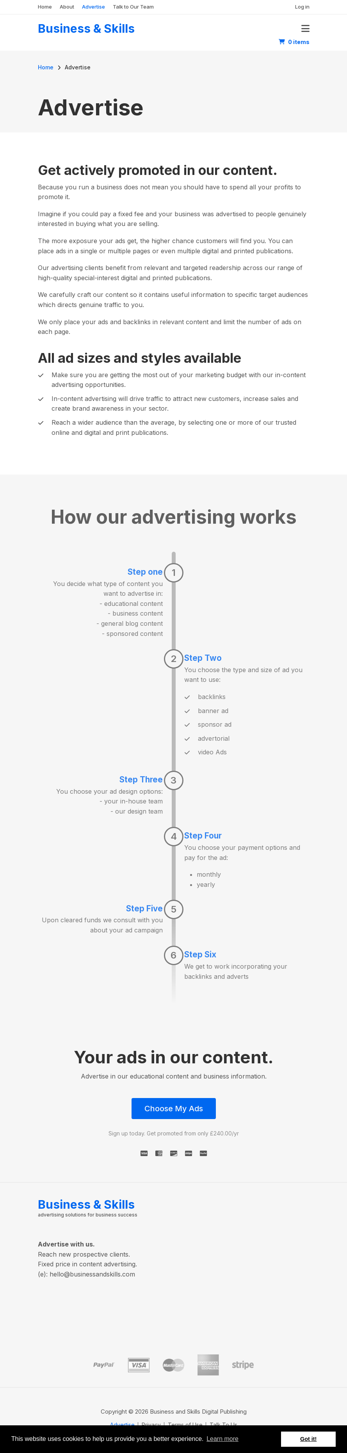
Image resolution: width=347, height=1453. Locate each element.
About (67, 7)
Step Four (203, 835)
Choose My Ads (173, 1108)
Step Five (144, 908)
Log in (302, 7)
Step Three (141, 779)
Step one (145, 572)
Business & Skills (86, 28)
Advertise (93, 7)
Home (45, 7)
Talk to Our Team (133, 7)
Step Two (203, 658)
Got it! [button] (308, 1439)
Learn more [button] (222, 1438)
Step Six (200, 954)
